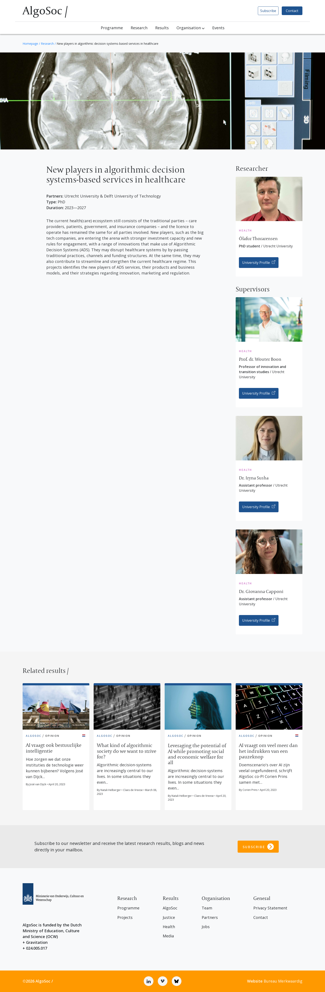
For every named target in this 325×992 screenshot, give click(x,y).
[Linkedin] (148, 981)
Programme (112, 27)
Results (162, 27)
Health (169, 926)
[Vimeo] (162, 981)
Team (207, 908)
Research (139, 27)
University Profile (258, 262)
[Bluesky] (176, 981)
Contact (292, 10)
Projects (125, 917)
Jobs (206, 926)
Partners (210, 917)
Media (168, 936)
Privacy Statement (270, 908)
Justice (169, 917)
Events (218, 27)
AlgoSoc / (45, 11)
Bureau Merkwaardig (274, 981)
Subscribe (268, 10)
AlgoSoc (170, 908)
